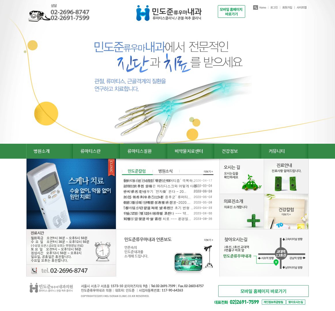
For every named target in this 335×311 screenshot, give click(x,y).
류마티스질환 (139, 151)
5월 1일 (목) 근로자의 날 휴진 (146, 208)
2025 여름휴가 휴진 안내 (143, 197)
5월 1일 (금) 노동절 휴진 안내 (146, 180)
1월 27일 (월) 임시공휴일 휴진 (147, 213)
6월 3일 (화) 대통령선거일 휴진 (148, 202)
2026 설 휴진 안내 (137, 186)
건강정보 (230, 151)
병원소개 (41, 151)
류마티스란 (90, 151)
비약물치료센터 (189, 151)
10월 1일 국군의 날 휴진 (142, 218)
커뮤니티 (277, 151)
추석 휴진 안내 (134, 191)
